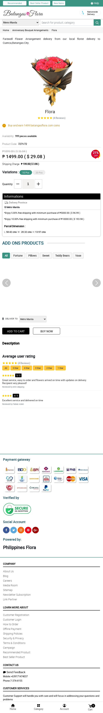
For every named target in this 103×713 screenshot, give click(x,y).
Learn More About (15, 605)
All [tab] (6, 255)
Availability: (18, 136)
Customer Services (16, 686)
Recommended (15, 3)
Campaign (9, 645)
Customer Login (12, 617)
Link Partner (10, 597)
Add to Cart (16, 331)
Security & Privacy (13, 636)
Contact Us (10, 663)
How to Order (10, 622)
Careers (7, 578)
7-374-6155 (16, 678)
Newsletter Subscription (17, 592)
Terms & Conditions (14, 640)
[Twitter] (13, 528)
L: (9, 231)
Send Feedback (14, 670)
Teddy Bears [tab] (62, 255)
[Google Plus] (35, 528)
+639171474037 (19, 674)
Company (9, 561)
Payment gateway (15, 459)
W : (22, 231)
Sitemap (8, 587)
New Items (59, 3)
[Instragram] (21, 528)
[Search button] (97, 22)
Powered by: (11, 537)
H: (36, 231)
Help (95, 3)
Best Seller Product (39, 3)
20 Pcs (39, 172)
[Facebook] (6, 528)
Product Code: (14, 144)
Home (6, 30)
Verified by (10, 497)
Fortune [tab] (17, 255)
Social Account (13, 520)
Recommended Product (16, 650)
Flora (54, 30)
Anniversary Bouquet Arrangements (30, 30)
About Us (8, 569)
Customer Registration (16, 612)
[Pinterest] (28, 528)
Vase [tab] (78, 255)
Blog (5, 573)
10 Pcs (25, 172)
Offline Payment (12, 626)
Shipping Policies (12, 631)
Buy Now (46, 331)
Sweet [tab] (45, 255)
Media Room (10, 583)
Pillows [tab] (32, 255)
